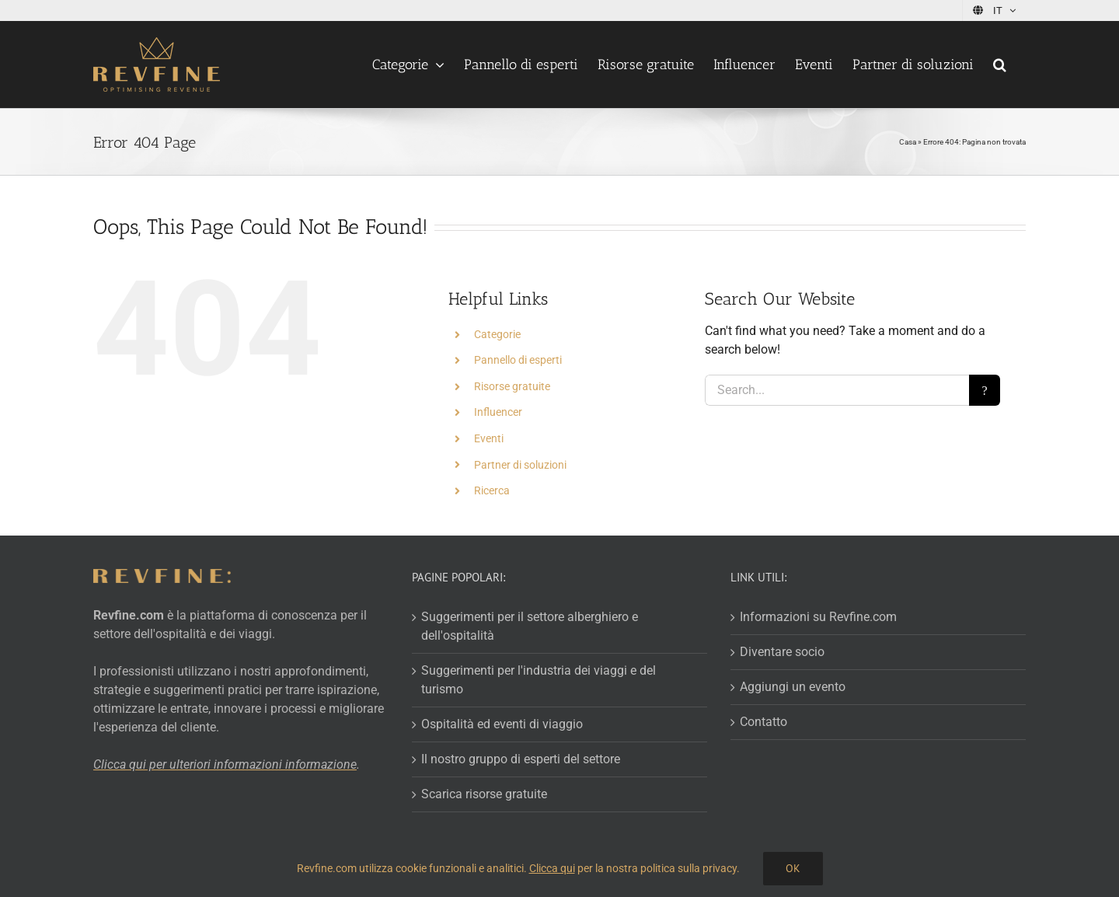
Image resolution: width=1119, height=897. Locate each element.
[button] (999, 64)
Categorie (497, 334)
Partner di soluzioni (520, 465)
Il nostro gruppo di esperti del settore (520, 759)
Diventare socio (782, 651)
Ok (793, 868)
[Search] (984, 390)
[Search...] (837, 390)
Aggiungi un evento (792, 686)
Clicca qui (552, 868)
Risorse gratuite (512, 386)
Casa (907, 142)
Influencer (498, 412)
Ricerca (492, 490)
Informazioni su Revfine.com (818, 616)
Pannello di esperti (518, 360)
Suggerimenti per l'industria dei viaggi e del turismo (538, 679)
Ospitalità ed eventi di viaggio (502, 724)
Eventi (489, 438)
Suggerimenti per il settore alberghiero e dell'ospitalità (529, 626)
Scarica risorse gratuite (484, 794)
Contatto (763, 721)
